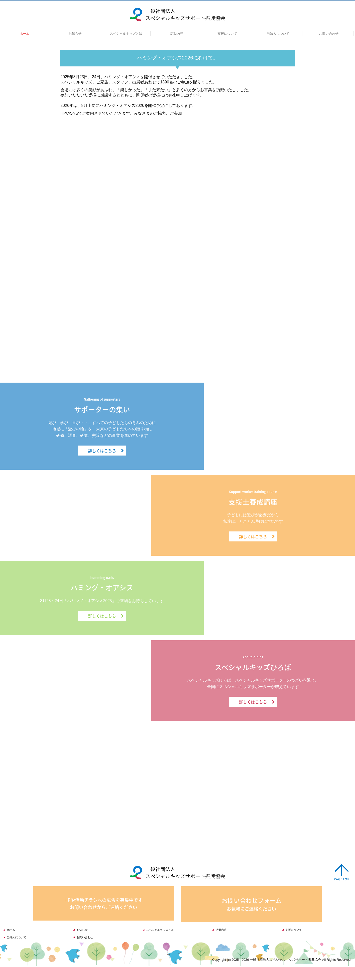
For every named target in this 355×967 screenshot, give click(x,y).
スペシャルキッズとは (126, 33)
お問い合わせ (329, 33)
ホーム (24, 33)
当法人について (278, 33)
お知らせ (75, 33)
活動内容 (176, 33)
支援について (227, 33)
